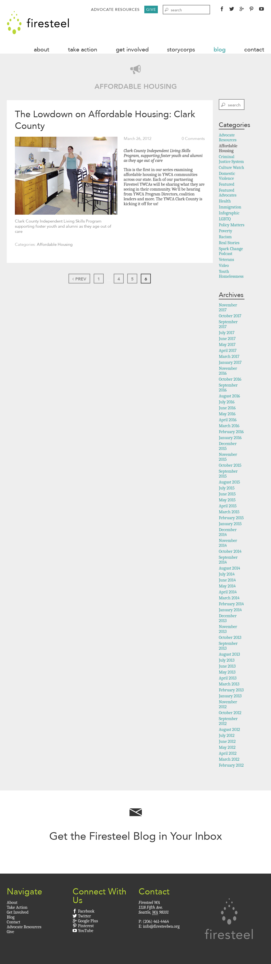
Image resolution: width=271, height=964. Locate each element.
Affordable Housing (55, 244)
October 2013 (230, 637)
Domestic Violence (227, 176)
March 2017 (229, 356)
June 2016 (227, 408)
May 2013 (227, 672)
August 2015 (229, 482)
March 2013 (229, 684)
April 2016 (228, 419)
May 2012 (227, 747)
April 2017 (228, 350)
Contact (254, 49)
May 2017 (227, 344)
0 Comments (193, 138)
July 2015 (226, 488)
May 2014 (227, 586)
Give (151, 9)
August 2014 (229, 568)
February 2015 (231, 517)
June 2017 (227, 338)
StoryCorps (181, 49)
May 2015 (227, 500)
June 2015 (227, 494)
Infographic (229, 213)
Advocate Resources (115, 9)
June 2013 (227, 666)
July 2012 (226, 735)
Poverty (225, 230)
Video (224, 265)
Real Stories (229, 242)
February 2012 (231, 765)
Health (225, 201)
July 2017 (226, 332)
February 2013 (231, 690)
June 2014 (227, 580)
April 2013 (228, 678)
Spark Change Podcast (231, 251)
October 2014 (230, 551)
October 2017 (230, 315)
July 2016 (226, 402)
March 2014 (229, 598)
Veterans (226, 259)
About (41, 49)
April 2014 (228, 592)
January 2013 (230, 696)
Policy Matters (231, 225)
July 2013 (226, 660)
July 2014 (226, 574)
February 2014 (231, 604)
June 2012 (227, 741)
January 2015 (230, 523)
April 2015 (228, 506)
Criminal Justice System (231, 159)
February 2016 (231, 431)
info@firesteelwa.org (161, 926)
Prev (79, 279)
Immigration (230, 207)
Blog (220, 49)
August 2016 (229, 396)
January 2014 (230, 609)
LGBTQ (225, 219)
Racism (225, 236)
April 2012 (228, 753)
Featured (226, 184)
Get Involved (132, 49)
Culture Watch (231, 167)
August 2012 (229, 729)
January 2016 (230, 437)
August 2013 (229, 654)
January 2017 (230, 362)
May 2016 (227, 413)
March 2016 (229, 425)
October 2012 (230, 712)
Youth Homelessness (231, 274)
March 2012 (229, 759)
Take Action (82, 49)
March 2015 (229, 511)
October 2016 (230, 379)
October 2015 (230, 465)
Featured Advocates (227, 193)
